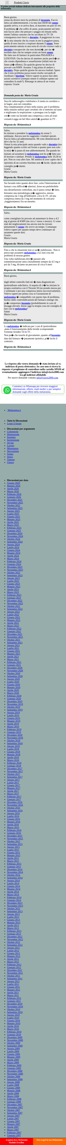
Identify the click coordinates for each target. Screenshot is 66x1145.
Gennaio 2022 (14, 631)
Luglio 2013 (13, 917)
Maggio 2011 (13, 990)
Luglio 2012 (13, 950)
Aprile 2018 (13, 757)
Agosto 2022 (13, 612)
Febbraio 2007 (14, 1132)
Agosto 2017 (13, 780)
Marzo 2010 (13, 1029)
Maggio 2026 (13, 486)
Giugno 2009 (13, 1054)
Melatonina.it (14, 410)
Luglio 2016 (13, 816)
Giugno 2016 (13, 819)
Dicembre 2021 (14, 634)
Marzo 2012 (13, 962)
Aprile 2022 (13, 623)
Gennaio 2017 (14, 799)
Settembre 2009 (15, 1046)
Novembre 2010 (15, 1006)
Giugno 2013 (13, 920)
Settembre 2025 (15, 508)
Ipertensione (13, 440)
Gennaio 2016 (14, 833)
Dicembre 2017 (14, 768)
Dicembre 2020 (14, 668)
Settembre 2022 (15, 609)
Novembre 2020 (15, 670)
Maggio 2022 (13, 620)
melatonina (34, 133)
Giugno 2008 (13, 1088)
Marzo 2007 (13, 1130)
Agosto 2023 (13, 578)
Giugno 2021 (13, 651)
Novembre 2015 (15, 838)
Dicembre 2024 (14, 533)
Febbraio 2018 (14, 763)
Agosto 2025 (13, 511)
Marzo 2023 (13, 592)
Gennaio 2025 (14, 530)
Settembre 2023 (15, 575)
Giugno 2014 (13, 886)
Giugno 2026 (13, 483)
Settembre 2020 (15, 676)
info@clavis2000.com (47, 377)
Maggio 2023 (13, 586)
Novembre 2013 (15, 906)
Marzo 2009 (13, 1062)
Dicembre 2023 (14, 567)
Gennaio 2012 (14, 967)
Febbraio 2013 (14, 931)
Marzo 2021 (13, 659)
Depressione (13, 434)
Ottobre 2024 (13, 539)
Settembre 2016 (15, 810)
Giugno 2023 (13, 584)
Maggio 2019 (13, 721)
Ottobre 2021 (13, 640)
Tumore (11, 459)
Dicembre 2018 (14, 735)
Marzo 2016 (13, 827)
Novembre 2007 (15, 1107)
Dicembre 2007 (14, 1104)
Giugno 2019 (13, 718)
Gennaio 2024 (14, 564)
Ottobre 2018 (13, 740)
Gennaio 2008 (14, 1102)
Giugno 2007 (13, 1121)
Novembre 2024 (15, 536)
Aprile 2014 (13, 892)
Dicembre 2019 (14, 701)
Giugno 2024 (13, 550)
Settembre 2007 (15, 1113)
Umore (10, 462)
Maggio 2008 (13, 1090)
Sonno (10, 454)
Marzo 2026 (13, 491)
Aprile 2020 (13, 690)
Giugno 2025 (13, 516)
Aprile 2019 (13, 724)
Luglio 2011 (13, 984)
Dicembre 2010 (14, 1004)
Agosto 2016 (13, 813)
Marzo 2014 (13, 894)
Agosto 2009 (13, 1048)
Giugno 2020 (13, 684)
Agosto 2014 (13, 880)
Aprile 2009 (13, 1060)
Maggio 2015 (13, 855)
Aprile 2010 (13, 1026)
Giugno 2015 (13, 852)
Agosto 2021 (13, 645)
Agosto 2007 (13, 1116)
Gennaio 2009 (14, 1068)
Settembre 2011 (15, 978)
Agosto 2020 (13, 679)
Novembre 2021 (15, 637)
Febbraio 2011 (14, 998)
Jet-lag (10, 443)
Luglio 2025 (13, 514)
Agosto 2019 (13, 712)
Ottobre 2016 (13, 808)
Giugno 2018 (13, 752)
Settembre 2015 (15, 844)
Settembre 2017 (15, 777)
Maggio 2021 (13, 654)
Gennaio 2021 (14, 665)
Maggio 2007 (13, 1124)
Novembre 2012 (15, 939)
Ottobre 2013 (13, 908)
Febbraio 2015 (14, 864)
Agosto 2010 (13, 1015)
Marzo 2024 (13, 558)
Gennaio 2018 (14, 766)
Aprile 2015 (13, 858)
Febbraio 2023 (14, 595)
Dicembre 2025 (14, 500)
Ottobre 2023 (13, 572)
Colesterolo (12, 431)
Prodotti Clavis (21, 2)
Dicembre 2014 (14, 869)
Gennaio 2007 (14, 1135)
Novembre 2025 (15, 502)
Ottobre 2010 (13, 1009)
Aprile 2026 (13, 488)
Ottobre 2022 (13, 606)
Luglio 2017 (13, 782)
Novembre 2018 (15, 738)
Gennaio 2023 (14, 598)
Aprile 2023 (13, 589)
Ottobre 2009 (13, 1043)
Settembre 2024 (15, 542)
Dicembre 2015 (14, 836)
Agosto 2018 (13, 746)
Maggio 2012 (13, 956)
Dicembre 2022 (14, 600)
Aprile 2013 (13, 925)
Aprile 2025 (13, 522)
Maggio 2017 (13, 788)
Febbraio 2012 (14, 964)
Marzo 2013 (13, 928)
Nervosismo (13, 451)
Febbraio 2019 (14, 729)
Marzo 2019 (13, 726)
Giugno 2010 (13, 1020)
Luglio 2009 (13, 1051)
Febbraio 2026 (14, 494)
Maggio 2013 (13, 922)
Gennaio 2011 (14, 1001)
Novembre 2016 (15, 805)
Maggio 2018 (13, 754)
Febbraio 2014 (14, 897)
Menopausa (12, 448)
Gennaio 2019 (14, 732)
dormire (34, 37)
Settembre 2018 (15, 743)
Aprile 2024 (13, 556)
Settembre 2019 (15, 710)
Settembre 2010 (15, 1012)
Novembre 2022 (15, 603)
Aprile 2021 (13, 656)
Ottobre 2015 (13, 841)
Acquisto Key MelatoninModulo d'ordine (16, 1141)
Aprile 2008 (13, 1093)
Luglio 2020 (13, 682)
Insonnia (11, 437)
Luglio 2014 (13, 883)
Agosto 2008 (13, 1082)
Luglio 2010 (13, 1018)
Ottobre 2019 (13, 707)
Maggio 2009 (13, 1057)
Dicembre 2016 (14, 802)
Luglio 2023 (13, 581)
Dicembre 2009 (14, 1037)
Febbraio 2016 (14, 830)
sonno (55, 23)
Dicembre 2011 (14, 970)
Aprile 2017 (13, 791)
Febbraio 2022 (14, 628)
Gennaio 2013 (14, 934)
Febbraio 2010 (14, 1032)
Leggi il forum (14, 423)
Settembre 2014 (15, 878)
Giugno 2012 (13, 953)
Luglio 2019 (13, 715)
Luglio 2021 (13, 648)
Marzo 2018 (13, 760)
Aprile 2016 (13, 824)
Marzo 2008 (13, 1096)
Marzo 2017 (13, 794)
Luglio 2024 (13, 547)
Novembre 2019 (15, 704)
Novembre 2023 (15, 570)
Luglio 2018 (13, 749)
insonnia (45, 20)
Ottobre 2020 (13, 673)
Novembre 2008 (15, 1074)
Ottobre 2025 (13, 505)
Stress (10, 457)
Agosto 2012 (13, 948)
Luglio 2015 (13, 850)
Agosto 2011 (13, 981)
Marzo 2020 (13, 693)
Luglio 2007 (13, 1118)
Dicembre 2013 (14, 903)
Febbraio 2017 (14, 796)
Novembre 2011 (15, 973)
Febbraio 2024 (14, 561)
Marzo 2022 (13, 626)
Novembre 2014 (15, 872)
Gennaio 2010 (14, 1034)
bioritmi (20, 76)
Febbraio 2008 (14, 1099)
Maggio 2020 (13, 687)
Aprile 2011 (13, 992)
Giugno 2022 (13, 617)
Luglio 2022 (13, 614)
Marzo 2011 (13, 995)
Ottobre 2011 (13, 976)
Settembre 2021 (15, 642)
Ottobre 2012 (13, 942)
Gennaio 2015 (14, 866)
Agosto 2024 (13, 544)
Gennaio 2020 (14, 698)
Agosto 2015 (13, 847)
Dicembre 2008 (14, 1071)
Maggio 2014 (13, 889)
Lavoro (10, 445)
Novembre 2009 (15, 1040)
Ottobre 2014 (13, 875)
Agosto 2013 (13, 914)
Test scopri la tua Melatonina (49, 1140)
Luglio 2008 (13, 1085)
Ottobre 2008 (13, 1076)
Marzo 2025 (13, 525)
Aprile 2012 (13, 959)
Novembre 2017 (15, 771)
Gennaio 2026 (14, 497)
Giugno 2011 (13, 987)
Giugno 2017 (13, 785)
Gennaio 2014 (14, 900)
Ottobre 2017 (13, 774)
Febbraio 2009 (14, 1065)
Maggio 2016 (13, 822)
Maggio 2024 (13, 553)
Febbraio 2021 (14, 662)
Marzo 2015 (13, 861)
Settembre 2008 (15, 1079)
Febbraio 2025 (14, 528)
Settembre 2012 (15, 945)
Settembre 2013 (15, 911)
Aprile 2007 (13, 1127)
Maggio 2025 (13, 519)
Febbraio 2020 (14, 696)
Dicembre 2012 (14, 936)
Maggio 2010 (13, 1023)
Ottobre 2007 (13, 1110)
